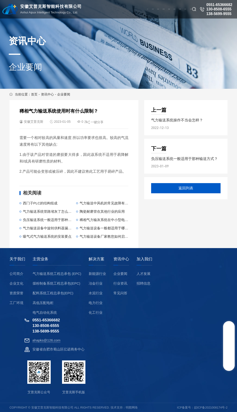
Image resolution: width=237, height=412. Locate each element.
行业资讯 (120, 283)
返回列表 (185, 188)
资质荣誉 (16, 293)
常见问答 (120, 293)
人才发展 (143, 274)
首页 (34, 94)
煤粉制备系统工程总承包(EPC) (56, 283)
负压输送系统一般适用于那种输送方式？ (54, 220)
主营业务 (40, 259)
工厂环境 (16, 303)
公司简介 (16, 274)
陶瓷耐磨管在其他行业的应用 (102, 211)
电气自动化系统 (45, 312)
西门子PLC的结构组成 (40, 203)
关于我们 (17, 259)
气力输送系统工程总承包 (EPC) (57, 274)
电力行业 (96, 303)
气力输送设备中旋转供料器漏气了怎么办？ (56, 228)
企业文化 (16, 283)
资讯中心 (47, 94)
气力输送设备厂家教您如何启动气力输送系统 (114, 236)
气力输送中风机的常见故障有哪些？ (107, 203)
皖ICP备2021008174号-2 (211, 407)
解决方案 (96, 259)
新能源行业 (97, 274)
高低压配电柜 (43, 303)
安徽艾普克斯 (33, 121)
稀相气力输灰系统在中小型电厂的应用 (109, 220)
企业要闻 (63, 94)
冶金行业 (96, 283)
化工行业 (96, 312)
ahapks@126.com (46, 340)
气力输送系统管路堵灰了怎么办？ (49, 211)
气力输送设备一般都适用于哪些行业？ (109, 228)
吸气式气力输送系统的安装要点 (47, 236)
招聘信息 (143, 283)
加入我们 (144, 259)
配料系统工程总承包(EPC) (53, 293)
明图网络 (132, 407)
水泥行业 (96, 293)
